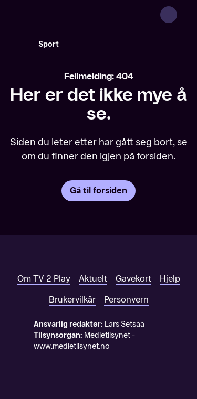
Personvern (126, 300)
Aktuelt (93, 279)
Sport (48, 44)
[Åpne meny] (182, 14)
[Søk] (18, 44)
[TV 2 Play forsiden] (87, 14)
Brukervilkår (72, 300)
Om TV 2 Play (43, 279)
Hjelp (170, 279)
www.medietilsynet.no (72, 346)
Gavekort (133, 279)
